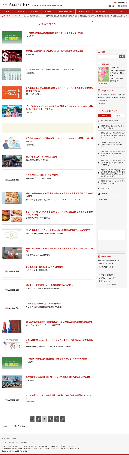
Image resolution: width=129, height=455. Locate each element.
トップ (8, 11)
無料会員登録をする (106, 267)
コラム (121, 11)
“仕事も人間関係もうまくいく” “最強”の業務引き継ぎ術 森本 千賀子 (113, 144)
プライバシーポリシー (10, 442)
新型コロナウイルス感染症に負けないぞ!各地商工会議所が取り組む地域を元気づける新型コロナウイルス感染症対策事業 (113, 173)
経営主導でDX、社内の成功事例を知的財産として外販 (113, 182)
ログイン (111, 6)
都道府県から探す (102, 16)
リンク (32, 442)
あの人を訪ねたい (65, 11)
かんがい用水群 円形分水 (32, 16)
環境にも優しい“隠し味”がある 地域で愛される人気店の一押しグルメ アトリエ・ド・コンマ (113, 135)
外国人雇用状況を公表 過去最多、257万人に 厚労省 (61, 16)
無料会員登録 (122, 6)
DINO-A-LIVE (105, 188)
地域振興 (48, 11)
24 (104, 115)
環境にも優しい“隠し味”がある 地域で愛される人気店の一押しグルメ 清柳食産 (113, 163)
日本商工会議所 (9, 438)
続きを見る (103, 199)
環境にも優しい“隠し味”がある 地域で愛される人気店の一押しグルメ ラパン (113, 153)
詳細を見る (103, 83)
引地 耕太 (104, 194)
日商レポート (84, 11)
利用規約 (24, 442)
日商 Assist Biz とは (119, 16)
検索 (122, 56)
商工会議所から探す (85, 16)
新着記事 (21, 11)
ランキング (11, 15)
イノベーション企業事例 (107, 284)
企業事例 (34, 11)
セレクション (103, 11)
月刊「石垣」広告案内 (106, 275)
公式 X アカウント (105, 281)
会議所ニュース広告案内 (107, 278)
